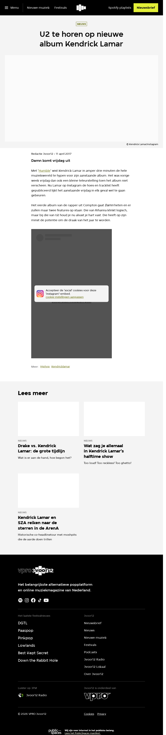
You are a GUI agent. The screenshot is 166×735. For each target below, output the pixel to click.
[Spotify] (20, 600)
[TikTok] (39, 600)
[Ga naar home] (81, 8)
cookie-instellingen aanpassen (65, 297)
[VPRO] (97, 697)
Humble (44, 170)
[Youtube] (46, 600)
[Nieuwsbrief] (146, 7)
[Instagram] (26, 600)
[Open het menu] (11, 7)
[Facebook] (33, 600)
